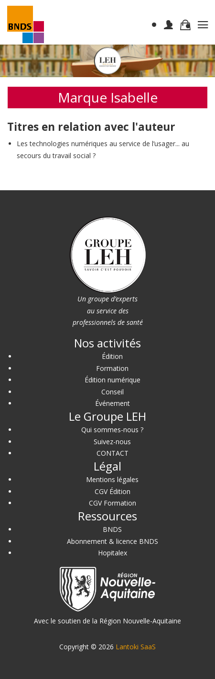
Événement (112, 403)
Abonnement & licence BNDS (112, 541)
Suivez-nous (112, 441)
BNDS (112, 529)
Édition (112, 356)
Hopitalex (112, 552)
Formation (112, 368)
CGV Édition (112, 491)
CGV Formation (112, 502)
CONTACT (113, 453)
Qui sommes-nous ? (112, 429)
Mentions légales (112, 479)
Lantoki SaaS (136, 646)
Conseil (112, 391)
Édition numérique (112, 379)
